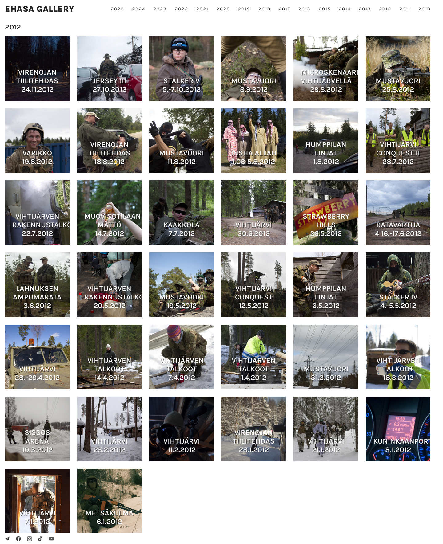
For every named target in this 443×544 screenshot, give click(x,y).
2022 (181, 9)
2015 (325, 9)
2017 (284, 9)
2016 (304, 9)
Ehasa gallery (39, 9)
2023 (160, 9)
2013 (365, 9)
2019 (244, 9)
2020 (223, 9)
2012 (385, 9)
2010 (424, 9)
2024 (138, 9)
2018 (264, 9)
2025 (117, 9)
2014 (345, 9)
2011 (404, 9)
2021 (202, 9)
